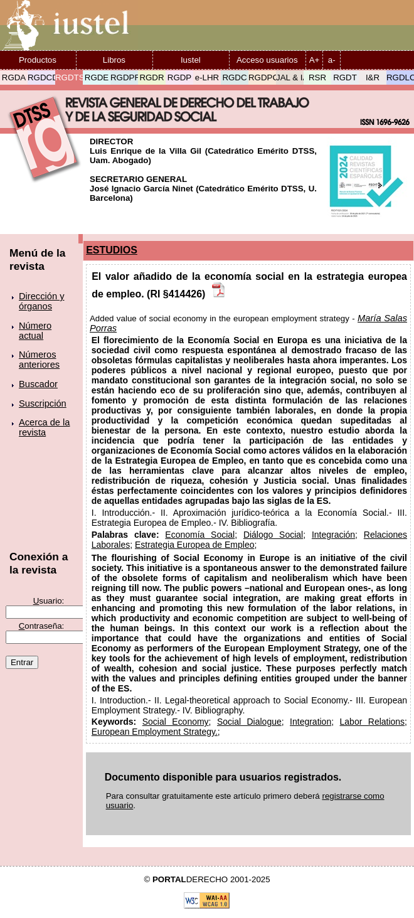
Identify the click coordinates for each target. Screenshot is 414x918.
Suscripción (42, 403)
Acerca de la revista (44, 427)
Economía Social (200, 535)
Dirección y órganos (42, 301)
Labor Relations (372, 722)
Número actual (35, 331)
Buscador (38, 384)
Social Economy (175, 722)
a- (332, 60)
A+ (314, 60)
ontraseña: (42, 626)
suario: (49, 601)
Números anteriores (39, 360)
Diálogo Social (273, 535)
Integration (310, 722)
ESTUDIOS (111, 250)
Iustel (191, 60)
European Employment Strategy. (155, 732)
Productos (37, 60)
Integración (333, 535)
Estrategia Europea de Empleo (194, 545)
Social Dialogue (249, 722)
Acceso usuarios (267, 60)
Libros (114, 60)
